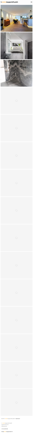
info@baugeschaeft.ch (7, 431)
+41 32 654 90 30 (4, 428)
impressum (18, 418)
